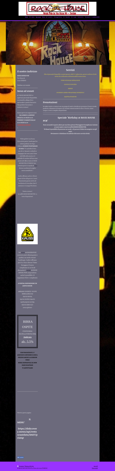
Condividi (20, 457)
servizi (28, 270)
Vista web (95, 468)
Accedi (96, 466)
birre (35, 166)
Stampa (20, 466)
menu (23, 252)
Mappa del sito (29, 466)
